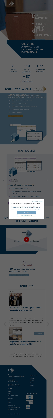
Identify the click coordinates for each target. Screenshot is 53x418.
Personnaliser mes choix (26, 215)
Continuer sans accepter (37, 201)
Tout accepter (26, 212)
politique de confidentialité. (33, 209)
